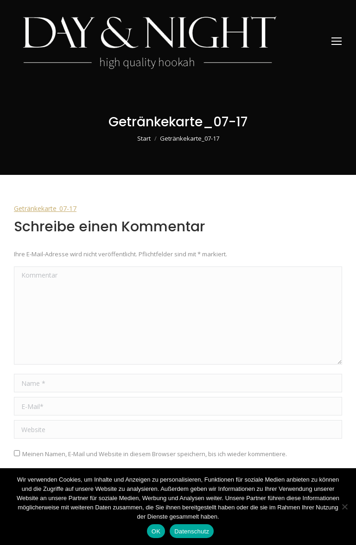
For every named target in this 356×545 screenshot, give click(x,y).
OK (156, 531)
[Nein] (344, 506)
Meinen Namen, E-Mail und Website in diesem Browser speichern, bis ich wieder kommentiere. (154, 454)
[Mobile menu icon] (336, 41)
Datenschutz (191, 531)
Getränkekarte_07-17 (45, 208)
